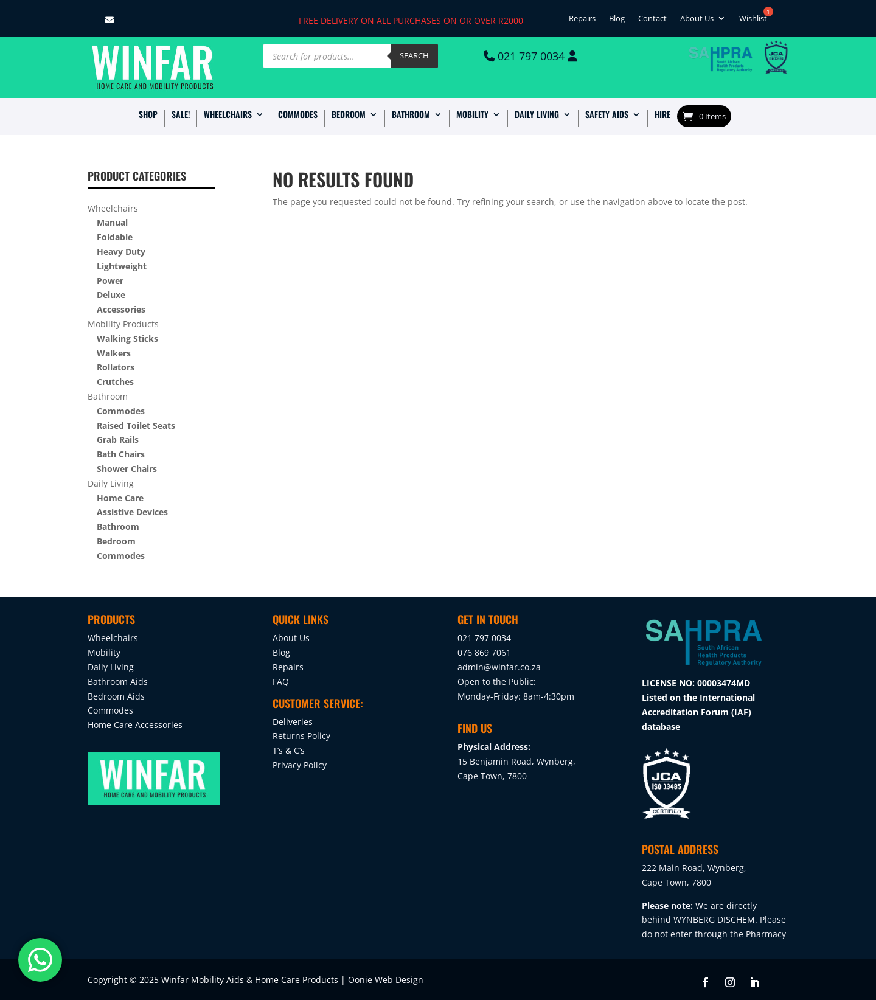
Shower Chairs (127, 468)
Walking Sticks (127, 338)
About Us (697, 20)
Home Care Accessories (135, 725)
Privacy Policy (300, 765)
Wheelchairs (113, 208)
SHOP (148, 115)
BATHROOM (411, 115)
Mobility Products (123, 324)
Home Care (120, 498)
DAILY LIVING (537, 115)
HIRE (662, 115)
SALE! (181, 115)
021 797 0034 (530, 56)
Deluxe (111, 294)
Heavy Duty (121, 251)
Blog (617, 20)
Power (110, 280)
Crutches (115, 381)
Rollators (115, 367)
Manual (112, 222)
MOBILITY (472, 115)
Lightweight (122, 266)
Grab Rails (118, 439)
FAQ (281, 681)
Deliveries (293, 721)
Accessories (121, 309)
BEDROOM (349, 115)
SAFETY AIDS (606, 115)
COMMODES (298, 115)
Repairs (582, 20)
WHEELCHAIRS (228, 115)
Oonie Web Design (385, 979)
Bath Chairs (121, 454)
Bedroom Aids (116, 696)
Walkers (114, 353)
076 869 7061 (484, 652)
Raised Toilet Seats (136, 425)
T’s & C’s (289, 750)
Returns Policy (301, 735)
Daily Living (111, 483)
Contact (652, 20)
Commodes (121, 411)
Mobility (104, 652)
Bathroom (108, 396)
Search (414, 55)
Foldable (115, 237)
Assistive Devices (132, 512)
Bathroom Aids (118, 681)
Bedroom (116, 541)
